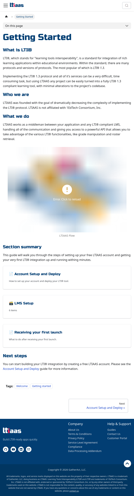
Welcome (22, 386)
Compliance (75, 446)
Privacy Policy (76, 438)
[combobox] (126, 5)
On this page (14, 26)
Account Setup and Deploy (21, 369)
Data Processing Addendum (85, 451)
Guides (111, 429)
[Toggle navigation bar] (5, 5)
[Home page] (6, 17)
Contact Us (113, 434)
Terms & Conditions (80, 434)
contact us (74, 491)
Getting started (41, 386)
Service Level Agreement (83, 442)
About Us (73, 429)
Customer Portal (117, 438)
